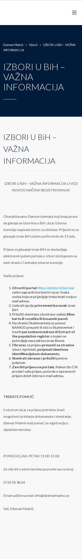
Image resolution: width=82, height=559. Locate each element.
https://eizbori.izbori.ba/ (55, 288)
